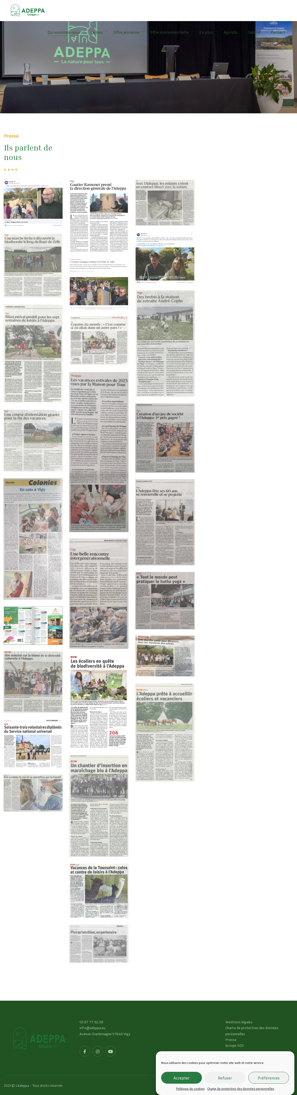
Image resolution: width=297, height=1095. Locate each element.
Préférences (269, 1077)
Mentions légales (239, 1022)
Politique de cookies (190, 1089)
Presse (230, 1039)
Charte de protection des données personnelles (240, 1089)
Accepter (182, 1077)
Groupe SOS (234, 1045)
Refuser (225, 1077)
